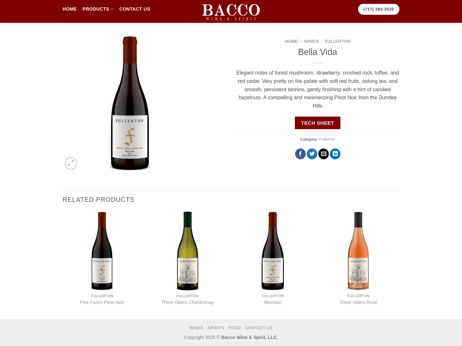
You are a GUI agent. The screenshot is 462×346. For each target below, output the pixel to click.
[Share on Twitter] (312, 153)
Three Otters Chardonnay (187, 302)
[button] (71, 163)
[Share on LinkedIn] (335, 153)
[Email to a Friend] (323, 153)
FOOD (235, 328)
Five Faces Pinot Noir (102, 302)
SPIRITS (216, 328)
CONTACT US (134, 9)
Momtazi (272, 302)
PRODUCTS (98, 9)
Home (291, 41)
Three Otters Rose (358, 302)
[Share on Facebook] (300, 153)
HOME (70, 9)
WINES (311, 41)
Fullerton (337, 41)
